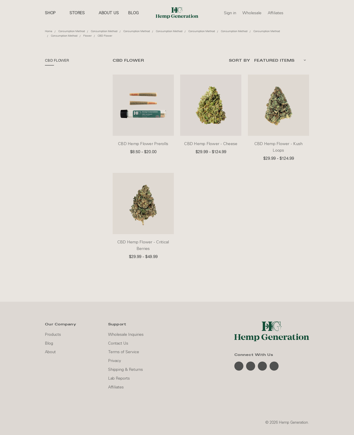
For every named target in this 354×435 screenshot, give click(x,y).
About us (109, 12)
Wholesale (251, 12)
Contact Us (118, 343)
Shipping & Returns (125, 369)
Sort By (239, 60)
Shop (52, 12)
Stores (79, 12)
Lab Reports (119, 378)
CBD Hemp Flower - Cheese (210, 143)
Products (53, 334)
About (50, 351)
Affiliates (275, 12)
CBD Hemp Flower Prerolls (143, 143)
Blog (133, 12)
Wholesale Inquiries (126, 334)
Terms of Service (123, 351)
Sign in (230, 12)
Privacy (114, 360)
